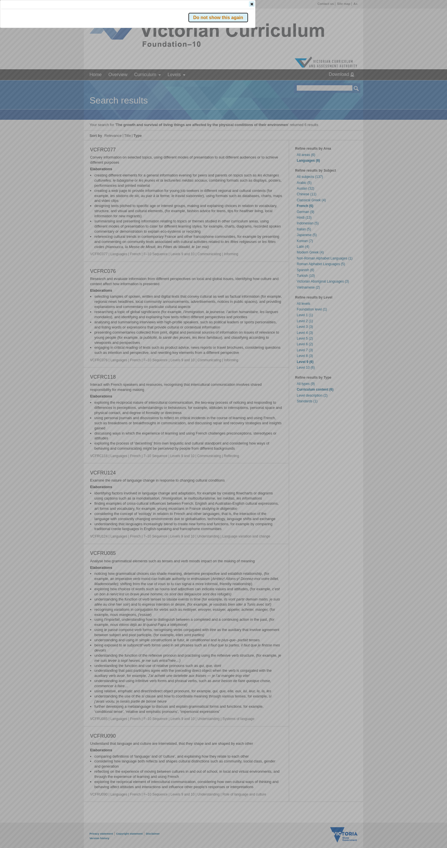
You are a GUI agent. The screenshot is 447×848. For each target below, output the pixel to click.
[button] (346, 85)
